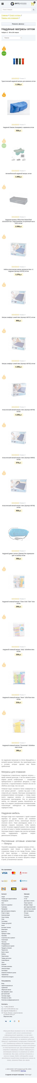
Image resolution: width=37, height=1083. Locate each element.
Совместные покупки (30, 909)
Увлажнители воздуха (7, 976)
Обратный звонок (6, 989)
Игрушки (3, 964)
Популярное (4, 901)
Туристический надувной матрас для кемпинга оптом (18, 81)
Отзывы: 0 (22, 78)
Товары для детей (6, 923)
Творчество (4, 950)
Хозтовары (4, 921)
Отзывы (26, 913)
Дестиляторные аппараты (8, 911)
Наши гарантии (28, 903)
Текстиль (3, 942)
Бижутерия (4, 929)
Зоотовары (4, 970)
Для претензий (5, 993)
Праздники (4, 909)
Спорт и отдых (15, 15)
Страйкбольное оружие (7, 946)
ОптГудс (23, 1071)
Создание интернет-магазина (14, 1074)
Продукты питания (6, 948)
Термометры (4, 974)
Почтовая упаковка (6, 966)
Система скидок (5, 996)
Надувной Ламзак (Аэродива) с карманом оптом (18, 127)
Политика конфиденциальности (10, 1000)
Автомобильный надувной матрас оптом (18, 173)
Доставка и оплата (29, 901)
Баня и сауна (5, 952)
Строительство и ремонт (8, 937)
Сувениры (4, 907)
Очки (2, 919)
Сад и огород (5, 917)
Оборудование (5, 944)
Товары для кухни (6, 958)
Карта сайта (27, 917)
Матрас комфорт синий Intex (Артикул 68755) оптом (18, 363)
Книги (3, 925)
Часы (2, 962)
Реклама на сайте (6, 998)
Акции (3, 896)
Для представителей (29, 907)
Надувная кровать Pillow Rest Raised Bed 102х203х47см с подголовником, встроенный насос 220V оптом (18, 221)
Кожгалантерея (5, 915)
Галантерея (4, 939)
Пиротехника (5, 956)
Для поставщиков (29, 911)
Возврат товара (28, 905)
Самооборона (5, 960)
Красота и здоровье (6, 905)
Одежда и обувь (5, 933)
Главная (4, 15)
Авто (2, 903)
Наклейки (4, 935)
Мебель (3, 954)
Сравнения (4, 987)
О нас (25, 898)
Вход (2, 983)
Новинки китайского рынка (8, 972)
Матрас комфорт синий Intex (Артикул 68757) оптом (18, 317)
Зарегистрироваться (7, 985)
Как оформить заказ (7, 992)
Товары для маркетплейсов (9, 898)
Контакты (26, 915)
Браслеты (4, 931)
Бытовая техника (6, 927)
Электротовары (5, 968)
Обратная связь (7, 1016)
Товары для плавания (9, 18)
